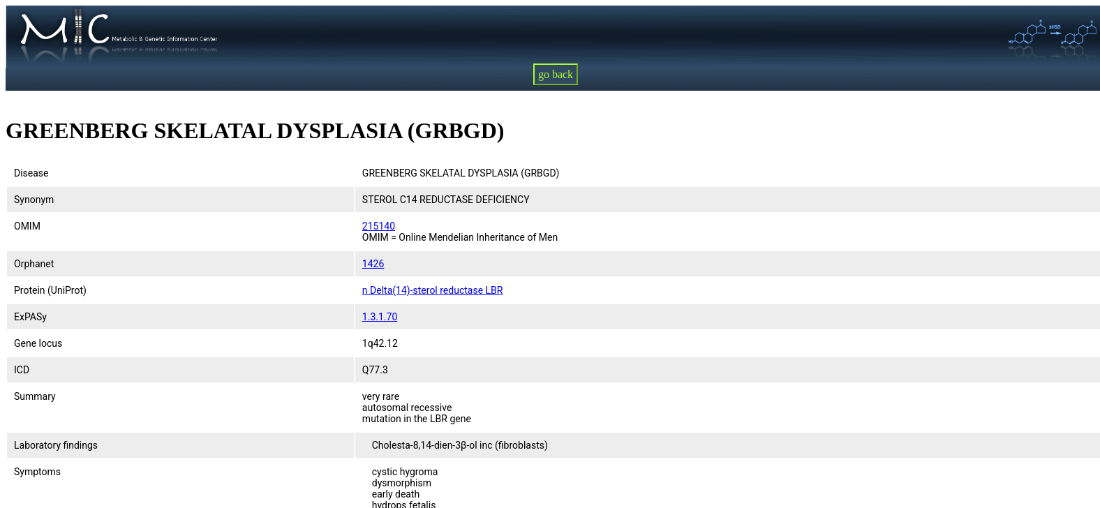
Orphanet (34, 263)
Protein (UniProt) (50, 290)
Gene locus (38, 343)
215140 (378, 226)
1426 (373, 263)
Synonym (34, 199)
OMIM (27, 226)
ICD (21, 369)
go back (555, 74)
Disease (31, 173)
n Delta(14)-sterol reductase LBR (432, 290)
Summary (35, 396)
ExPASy (30, 316)
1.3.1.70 (379, 316)
